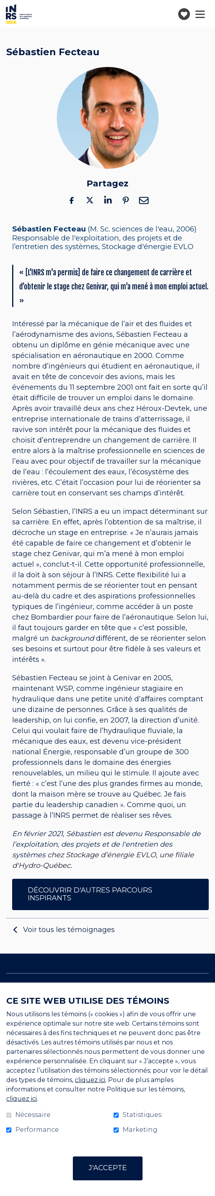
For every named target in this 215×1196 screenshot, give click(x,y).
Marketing (140, 1129)
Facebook (72, 200)
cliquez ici (90, 1080)
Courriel (144, 200)
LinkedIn (108, 200)
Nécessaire (33, 1114)
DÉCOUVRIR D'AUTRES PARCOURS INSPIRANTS (90, 894)
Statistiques (142, 1114)
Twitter (90, 200)
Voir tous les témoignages (69, 929)
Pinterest (126, 200)
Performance (37, 1129)
